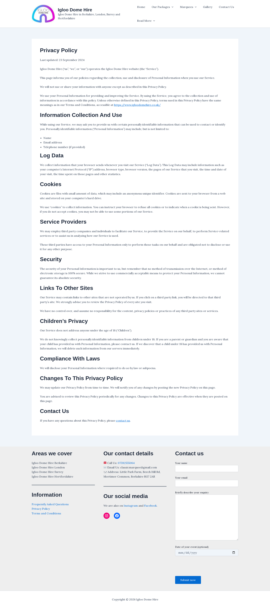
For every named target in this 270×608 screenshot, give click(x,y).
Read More (146, 21)
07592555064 (126, 463)
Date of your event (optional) (206, 550)
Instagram (131, 505)
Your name (206, 467)
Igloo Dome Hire (75, 9)
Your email (206, 481)
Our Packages (161, 7)
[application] (170, 7)
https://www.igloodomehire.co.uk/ (137, 105)
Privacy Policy (41, 508)
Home (141, 7)
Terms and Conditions (46, 513)
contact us (123, 420)
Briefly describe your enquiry (206, 516)
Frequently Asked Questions (50, 504)
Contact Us (222, 7)
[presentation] (201, 566)
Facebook (150, 505)
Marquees (186, 7)
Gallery (204, 7)
